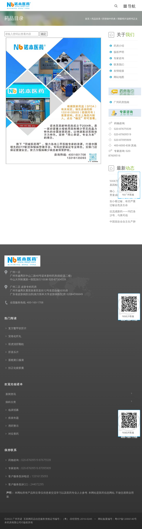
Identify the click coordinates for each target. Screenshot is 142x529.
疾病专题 (13, 418)
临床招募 (13, 410)
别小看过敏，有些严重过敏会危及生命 (123, 203)
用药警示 (13, 425)
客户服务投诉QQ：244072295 (26, 484)
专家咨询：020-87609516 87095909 (29, 468)
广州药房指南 (119, 102)
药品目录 (96, 18)
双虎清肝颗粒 (16, 344)
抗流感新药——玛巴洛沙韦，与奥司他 (123, 213)
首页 (87, 18)
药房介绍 (117, 45)
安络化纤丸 (14, 336)
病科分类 (11, 402)
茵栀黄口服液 (16, 360)
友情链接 (117, 70)
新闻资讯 (11, 394)
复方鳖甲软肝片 (17, 328)
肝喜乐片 (13, 352)
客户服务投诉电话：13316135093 (28, 476)
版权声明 (117, 52)
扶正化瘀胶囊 (16, 368)
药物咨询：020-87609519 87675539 (29, 460)
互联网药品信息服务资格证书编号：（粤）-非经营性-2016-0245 (57, 519)
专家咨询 (117, 58)
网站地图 (117, 77)
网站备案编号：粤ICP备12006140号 (117, 519)
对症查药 (13, 433)
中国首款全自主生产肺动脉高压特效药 (123, 223)
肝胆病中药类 (109, 18)
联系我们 (117, 64)
